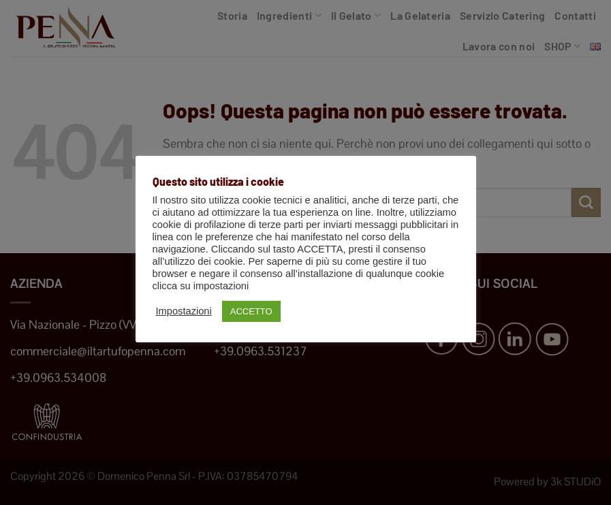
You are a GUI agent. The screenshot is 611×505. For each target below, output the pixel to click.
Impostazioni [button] (184, 311)
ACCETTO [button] (251, 311)
